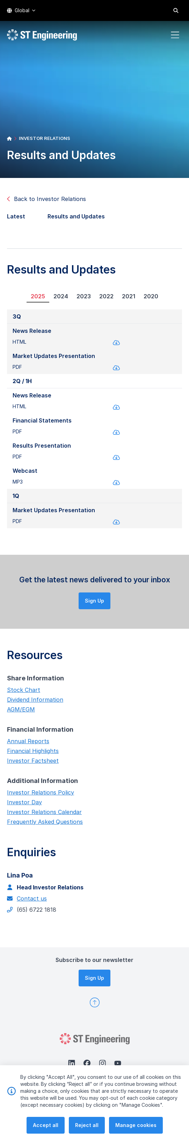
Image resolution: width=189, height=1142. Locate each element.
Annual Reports (25, 743)
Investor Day (21, 804)
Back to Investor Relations (46, 198)
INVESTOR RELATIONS (44, 138)
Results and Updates (79, 219)
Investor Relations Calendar (41, 814)
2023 (81, 299)
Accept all (45, 1133)
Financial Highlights (30, 753)
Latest (19, 219)
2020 (148, 299)
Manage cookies (136, 1133)
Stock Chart (20, 692)
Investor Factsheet (30, 763)
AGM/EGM (18, 711)
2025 (35, 299)
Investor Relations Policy (37, 794)
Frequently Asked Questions (42, 824)
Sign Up (97, 603)
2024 (58, 299)
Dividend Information (32, 702)
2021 (125, 299)
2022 (103, 299)
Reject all (87, 1133)
